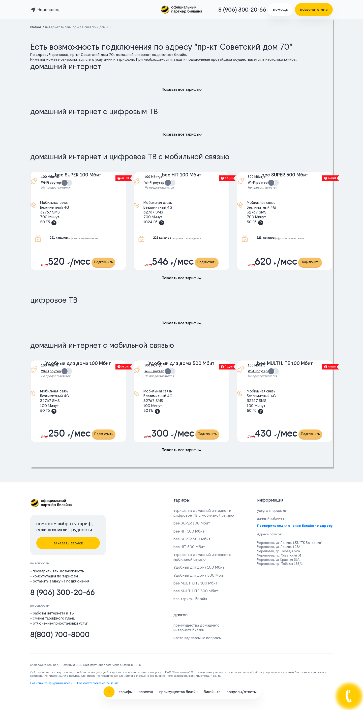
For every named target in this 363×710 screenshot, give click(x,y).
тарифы (126, 572)
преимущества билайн (178, 572)
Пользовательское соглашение (97, 683)
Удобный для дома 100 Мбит (78, 363)
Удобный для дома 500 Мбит (181, 363)
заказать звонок (68, 543)
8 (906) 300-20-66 (242, 9)
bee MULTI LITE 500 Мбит (195, 591)
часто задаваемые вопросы (197, 638)
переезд (146, 572)
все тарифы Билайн (190, 599)
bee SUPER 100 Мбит (78, 174)
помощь (280, 9)
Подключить (103, 262)
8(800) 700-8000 (60, 634)
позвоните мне (314, 9)
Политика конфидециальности (51, 683)
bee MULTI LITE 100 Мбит (285, 363)
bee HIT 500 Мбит (189, 547)
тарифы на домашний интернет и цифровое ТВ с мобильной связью (203, 512)
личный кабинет (270, 518)
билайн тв (212, 572)
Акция (123, 178)
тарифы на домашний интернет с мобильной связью (202, 557)
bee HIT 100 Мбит (181, 174)
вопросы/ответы (242, 572)
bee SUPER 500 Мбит (284, 174)
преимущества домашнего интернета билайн (196, 627)
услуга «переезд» (272, 510)
